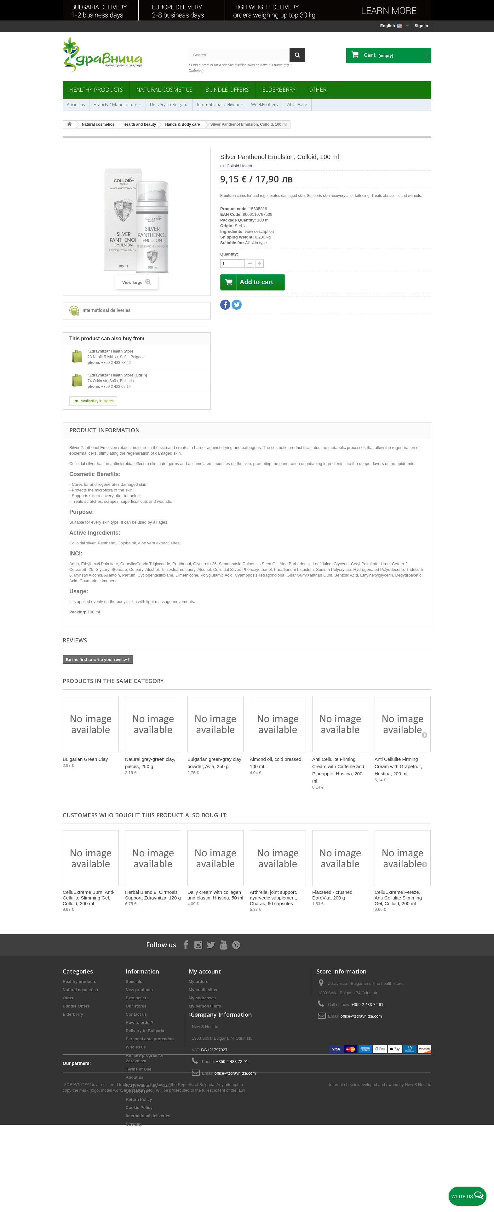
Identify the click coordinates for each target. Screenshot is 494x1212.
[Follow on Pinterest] (236, 944)
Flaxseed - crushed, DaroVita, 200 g (333, 894)
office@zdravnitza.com (361, 1016)
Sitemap (134, 1124)
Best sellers (137, 998)
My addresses (202, 998)
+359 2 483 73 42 (116, 362)
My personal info (205, 1006)
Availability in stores (93, 401)
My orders (198, 981)
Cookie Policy (139, 1107)
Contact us (136, 1014)
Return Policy (139, 1099)
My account (205, 971)
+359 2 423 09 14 (116, 386)
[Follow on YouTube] (223, 944)
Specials (134, 981)
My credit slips (203, 989)
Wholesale (296, 104)
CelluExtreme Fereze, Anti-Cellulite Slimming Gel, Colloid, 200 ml (398, 897)
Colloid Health (239, 166)
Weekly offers (264, 104)
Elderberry (279, 89)
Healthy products (96, 89)
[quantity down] (259, 263)
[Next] (424, 735)
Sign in (421, 25)
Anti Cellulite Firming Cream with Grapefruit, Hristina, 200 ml (398, 766)
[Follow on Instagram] (198, 944)
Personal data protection (150, 1039)
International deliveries (220, 104)
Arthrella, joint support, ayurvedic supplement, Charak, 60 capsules (273, 897)
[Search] (297, 55)
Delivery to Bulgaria (169, 104)
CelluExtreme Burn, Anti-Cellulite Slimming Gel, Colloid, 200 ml (88, 897)
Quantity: (229, 254)
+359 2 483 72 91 (367, 1004)
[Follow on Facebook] (185, 944)
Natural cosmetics (164, 89)
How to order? (139, 1022)
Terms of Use (138, 1069)
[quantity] (232, 263)
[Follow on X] (211, 944)
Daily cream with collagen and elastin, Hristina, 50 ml (215, 894)
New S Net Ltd (418, 1171)
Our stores (136, 1006)
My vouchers (201, 1014)
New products (139, 989)
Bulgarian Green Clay (85, 759)
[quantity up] (250, 263)
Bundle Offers (227, 89)
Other (317, 89)
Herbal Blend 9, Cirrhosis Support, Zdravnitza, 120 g (153, 894)
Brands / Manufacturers (117, 104)
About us (76, 104)
